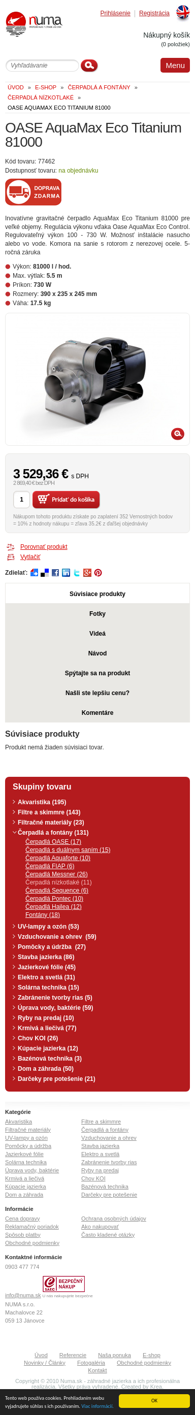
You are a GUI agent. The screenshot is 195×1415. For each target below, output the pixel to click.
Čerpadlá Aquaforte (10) (57, 858)
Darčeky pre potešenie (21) (56, 1078)
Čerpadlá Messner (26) (56, 874)
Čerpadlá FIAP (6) (50, 866)
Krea (156, 1387)
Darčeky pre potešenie (109, 1195)
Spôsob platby (23, 1235)
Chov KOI (93, 1178)
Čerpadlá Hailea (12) (53, 906)
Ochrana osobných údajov (113, 1218)
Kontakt (97, 1370)
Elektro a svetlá (100, 1154)
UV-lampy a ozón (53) (48, 926)
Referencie (72, 1355)
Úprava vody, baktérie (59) (55, 1007)
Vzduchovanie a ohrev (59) (57, 936)
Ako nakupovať (100, 1227)
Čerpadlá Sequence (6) (56, 890)
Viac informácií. (97, 1406)
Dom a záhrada (24, 1195)
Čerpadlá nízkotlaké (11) (58, 882)
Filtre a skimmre (101, 1121)
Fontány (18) (42, 914)
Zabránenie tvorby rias (109, 1162)
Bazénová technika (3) (50, 1058)
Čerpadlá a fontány (104, 1130)
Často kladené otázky (108, 1235)
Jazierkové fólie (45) (47, 967)
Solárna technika (26, 1162)
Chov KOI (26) (38, 1038)
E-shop (151, 1355)
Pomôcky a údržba (28, 1146)
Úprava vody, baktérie (32, 1170)
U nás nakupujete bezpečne (68, 1296)
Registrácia (154, 13)
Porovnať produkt (44, 546)
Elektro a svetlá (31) (46, 977)
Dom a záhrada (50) (46, 1068)
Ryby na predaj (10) (46, 1018)
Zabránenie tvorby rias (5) (55, 997)
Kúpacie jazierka (25, 1186)
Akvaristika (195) (42, 802)
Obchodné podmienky (32, 1243)
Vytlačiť (30, 557)
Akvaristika (18, 1121)
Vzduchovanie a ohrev (109, 1138)
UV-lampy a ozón (26, 1138)
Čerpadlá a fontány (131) (53, 832)
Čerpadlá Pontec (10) (54, 898)
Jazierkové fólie (24, 1154)
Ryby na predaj (100, 1170)
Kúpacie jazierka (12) (48, 1048)
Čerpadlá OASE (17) (53, 841)
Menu (175, 65)
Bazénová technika (104, 1186)
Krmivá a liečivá (24, 1178)
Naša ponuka (114, 1355)
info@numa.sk (23, 1295)
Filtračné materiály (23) (51, 822)
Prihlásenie (116, 13)
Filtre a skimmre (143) (49, 812)
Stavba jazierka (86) (46, 957)
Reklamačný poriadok (32, 1227)
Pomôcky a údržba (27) (52, 946)
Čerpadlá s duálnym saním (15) (67, 849)
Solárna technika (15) (48, 987)
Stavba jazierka (100, 1146)
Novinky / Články (45, 1363)
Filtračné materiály (28, 1130)
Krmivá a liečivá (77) (47, 1028)
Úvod (41, 1355)
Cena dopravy (22, 1218)
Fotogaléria (91, 1363)
